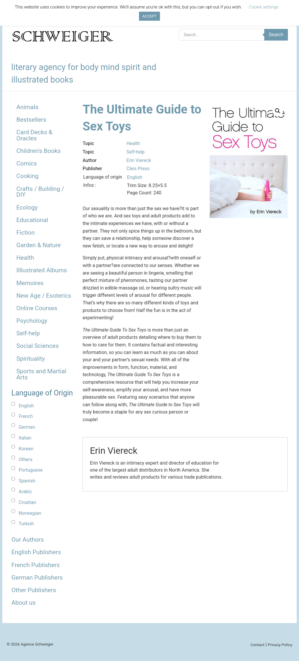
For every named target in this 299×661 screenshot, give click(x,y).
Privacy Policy (280, 644)
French (26, 416)
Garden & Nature (38, 245)
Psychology (31, 320)
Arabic (25, 491)
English (26, 406)
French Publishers (35, 564)
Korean (26, 448)
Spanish (27, 481)
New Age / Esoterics (43, 295)
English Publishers (36, 552)
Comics (26, 163)
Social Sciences (37, 345)
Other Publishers (33, 590)
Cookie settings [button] (263, 7)
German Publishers (37, 577)
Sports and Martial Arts (41, 374)
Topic (88, 143)
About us (23, 602)
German (27, 427)
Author (90, 160)
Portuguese (31, 470)
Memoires (30, 283)
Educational (32, 220)
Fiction (25, 232)
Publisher (92, 168)
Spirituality (30, 358)
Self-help (28, 333)
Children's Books (38, 150)
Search (276, 34)
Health (25, 257)
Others (25, 459)
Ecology (27, 207)
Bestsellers (31, 119)
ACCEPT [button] (149, 16)
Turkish (26, 523)
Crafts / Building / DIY (40, 191)
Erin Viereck (138, 160)
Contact (258, 644)
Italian (25, 438)
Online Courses (36, 308)
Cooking (27, 175)
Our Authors (27, 539)
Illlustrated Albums (41, 270)
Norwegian (30, 513)
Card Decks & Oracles (34, 135)
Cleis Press (138, 168)
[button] (277, 111)
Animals (27, 107)
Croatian (27, 502)
